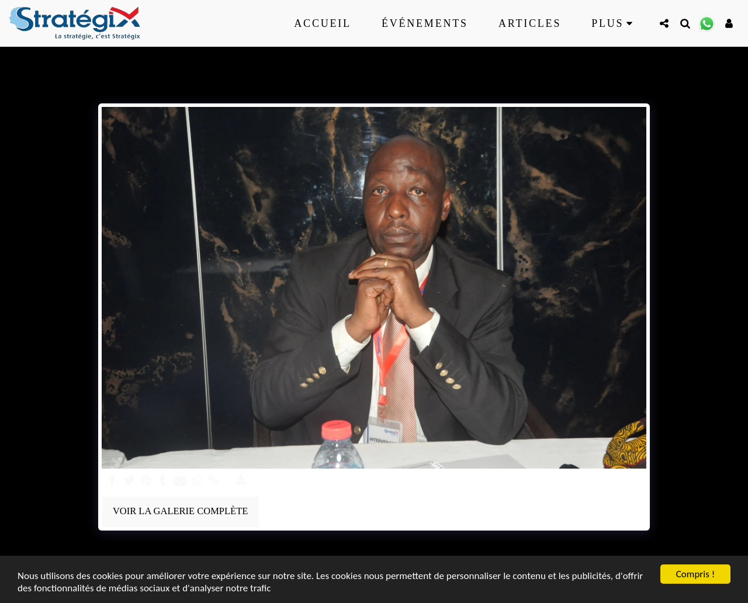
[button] (664, 23)
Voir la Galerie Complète (180, 511)
